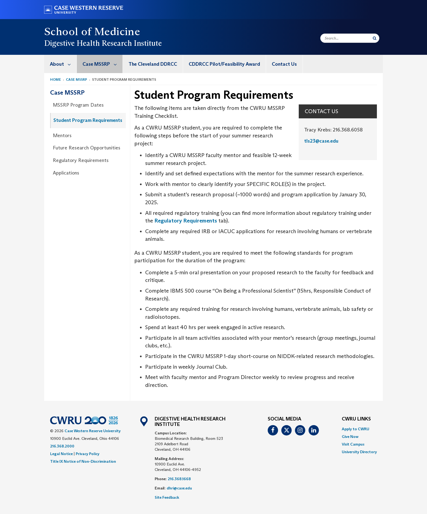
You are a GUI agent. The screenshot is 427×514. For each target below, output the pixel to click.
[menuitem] (60, 64)
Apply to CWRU (355, 428)
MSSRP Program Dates (78, 105)
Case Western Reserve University (93, 430)
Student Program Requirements (87, 120)
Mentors (62, 136)
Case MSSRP (103, 64)
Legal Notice (61, 453)
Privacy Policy (87, 453)
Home (55, 79)
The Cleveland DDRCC (153, 64)
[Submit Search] (374, 38)
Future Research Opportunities (86, 148)
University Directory (359, 451)
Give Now (350, 436)
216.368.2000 (62, 446)
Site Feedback (167, 497)
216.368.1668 (179, 478)
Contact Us (284, 64)
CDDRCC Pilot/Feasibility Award (224, 64)
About (63, 64)
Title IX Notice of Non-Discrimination (83, 461)
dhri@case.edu (179, 488)
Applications (66, 173)
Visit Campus (353, 444)
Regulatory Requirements (81, 160)
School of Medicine (92, 31)
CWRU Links (356, 419)
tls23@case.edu (321, 141)
